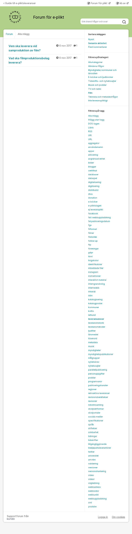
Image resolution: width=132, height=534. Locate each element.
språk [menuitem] (91, 424)
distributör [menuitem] (93, 190)
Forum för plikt (97, 3)
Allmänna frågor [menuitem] (96, 66)
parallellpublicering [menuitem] (97, 369)
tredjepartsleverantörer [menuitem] (99, 448)
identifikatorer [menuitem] (95, 264)
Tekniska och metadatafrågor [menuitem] (103, 97)
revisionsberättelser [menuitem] (98, 397)
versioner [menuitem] (92, 467)
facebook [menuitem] (93, 213)
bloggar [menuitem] (92, 166)
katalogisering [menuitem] (95, 299)
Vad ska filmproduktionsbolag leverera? (45, 60)
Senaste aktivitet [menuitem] (97, 43)
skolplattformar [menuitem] (96, 409)
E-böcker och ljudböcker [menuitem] (100, 77)
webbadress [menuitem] (94, 487)
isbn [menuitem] (90, 295)
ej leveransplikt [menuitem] (95, 209)
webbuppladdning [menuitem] (97, 498)
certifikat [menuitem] (92, 170)
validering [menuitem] (93, 463)
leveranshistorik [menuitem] (96, 323)
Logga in (103, 517)
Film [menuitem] (90, 93)
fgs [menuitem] (90, 225)
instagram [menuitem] (93, 272)
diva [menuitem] (90, 194)
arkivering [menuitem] (93, 155)
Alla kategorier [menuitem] (95, 62)
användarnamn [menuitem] (95, 147)
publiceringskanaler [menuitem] (98, 385)
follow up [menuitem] (93, 241)
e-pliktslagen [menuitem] (94, 205)
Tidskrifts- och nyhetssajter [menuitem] (102, 81)
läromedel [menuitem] (93, 334)
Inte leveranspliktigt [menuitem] (98, 100)
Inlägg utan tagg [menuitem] (96, 119)
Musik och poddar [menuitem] (97, 85)
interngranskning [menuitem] (96, 284)
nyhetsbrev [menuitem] (93, 362)
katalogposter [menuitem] (95, 303)
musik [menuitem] (91, 346)
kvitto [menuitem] (91, 311)
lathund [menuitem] (92, 315)
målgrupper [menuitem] (94, 358)
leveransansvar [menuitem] (96, 319)
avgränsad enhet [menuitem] (96, 158)
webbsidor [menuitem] (93, 491)
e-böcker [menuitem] (92, 201)
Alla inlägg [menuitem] (93, 116)
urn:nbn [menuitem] (92, 459)
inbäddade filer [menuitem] (95, 268)
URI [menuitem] (90, 135)
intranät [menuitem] (92, 291)
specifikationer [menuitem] (95, 420)
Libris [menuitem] (91, 127)
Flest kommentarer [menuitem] (97, 47)
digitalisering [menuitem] (94, 182)
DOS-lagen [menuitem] (93, 123)
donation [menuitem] (92, 197)
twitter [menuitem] (91, 451)
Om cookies (118, 517)
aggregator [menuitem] (93, 143)
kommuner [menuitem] (93, 307)
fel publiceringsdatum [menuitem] (99, 221)
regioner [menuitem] (92, 389)
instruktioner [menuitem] (94, 276)
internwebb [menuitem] (93, 288)
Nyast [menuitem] (91, 39)
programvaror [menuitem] (95, 381)
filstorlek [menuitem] (92, 237)
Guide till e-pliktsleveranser (19, 3)
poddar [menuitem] (92, 377)
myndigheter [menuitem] (94, 350)
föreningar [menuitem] (93, 248)
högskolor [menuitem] (93, 260)
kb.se (121, 3)
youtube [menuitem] (92, 506)
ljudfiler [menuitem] (92, 330)
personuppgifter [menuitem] (96, 373)
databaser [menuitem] (93, 174)
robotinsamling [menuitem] (95, 405)
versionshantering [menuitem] (97, 471)
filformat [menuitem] (92, 229)
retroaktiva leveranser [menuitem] (99, 393)
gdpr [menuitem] (90, 252)
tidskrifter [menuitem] (93, 440)
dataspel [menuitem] (92, 178)
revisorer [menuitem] (92, 401)
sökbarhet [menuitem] (93, 432)
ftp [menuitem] (89, 244)
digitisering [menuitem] (93, 186)
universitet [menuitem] (93, 455)
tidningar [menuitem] (92, 436)
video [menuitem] (91, 475)
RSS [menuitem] (90, 131)
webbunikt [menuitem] (93, 494)
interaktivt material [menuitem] (97, 280)
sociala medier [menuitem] (95, 416)
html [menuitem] (90, 256)
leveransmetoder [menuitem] (96, 327)
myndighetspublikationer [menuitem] (100, 354)
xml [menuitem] (90, 502)
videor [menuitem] (91, 479)
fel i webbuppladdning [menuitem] (99, 217)
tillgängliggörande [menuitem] (97, 444)
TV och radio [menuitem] (94, 89)
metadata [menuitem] (93, 342)
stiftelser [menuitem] (92, 428)
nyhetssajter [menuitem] (94, 366)
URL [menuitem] (90, 139)
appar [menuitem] (91, 151)
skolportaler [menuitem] (94, 412)
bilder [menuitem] (91, 162)
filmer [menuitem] (91, 233)
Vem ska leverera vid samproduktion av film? (45, 48)
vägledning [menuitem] (93, 483)
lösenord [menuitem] (92, 338)
